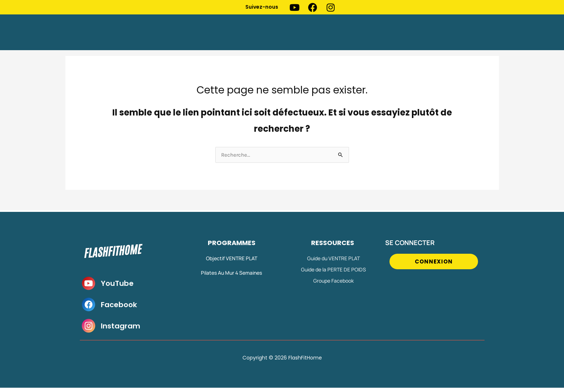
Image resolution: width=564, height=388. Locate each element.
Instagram (120, 326)
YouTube (117, 284)
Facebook (119, 305)
